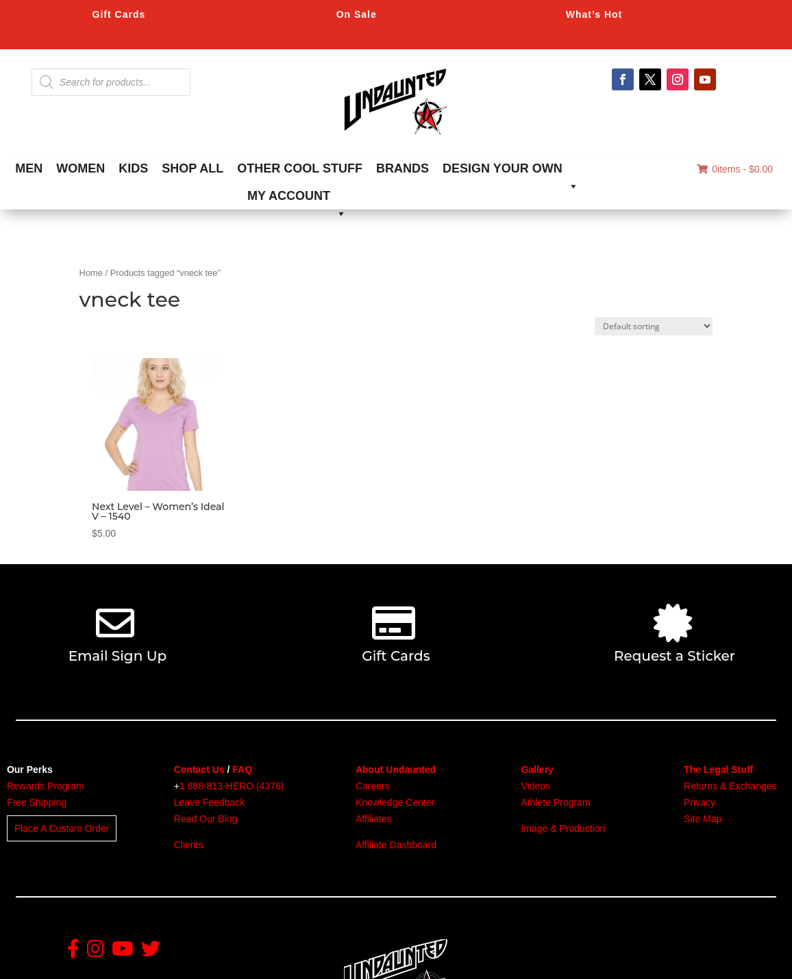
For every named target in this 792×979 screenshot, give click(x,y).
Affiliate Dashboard (396, 844)
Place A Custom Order (62, 828)
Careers (373, 785)
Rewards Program (45, 785)
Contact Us (199, 769)
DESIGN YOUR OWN (511, 172)
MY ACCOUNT (297, 199)
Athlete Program (555, 802)
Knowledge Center (395, 802)
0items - (735, 169)
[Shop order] (654, 326)
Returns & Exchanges (730, 785)
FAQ (242, 769)
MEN (28, 168)
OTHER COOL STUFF (299, 168)
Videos (535, 785)
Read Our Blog (206, 818)
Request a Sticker (674, 656)
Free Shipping (36, 802)
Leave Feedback (209, 802)
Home (91, 273)
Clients (188, 844)
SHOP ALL (192, 168)
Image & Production (563, 828)
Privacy (699, 802)
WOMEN (80, 168)
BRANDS (402, 168)
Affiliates (374, 818)
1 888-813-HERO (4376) (232, 785)
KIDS (133, 168)
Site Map (702, 818)
